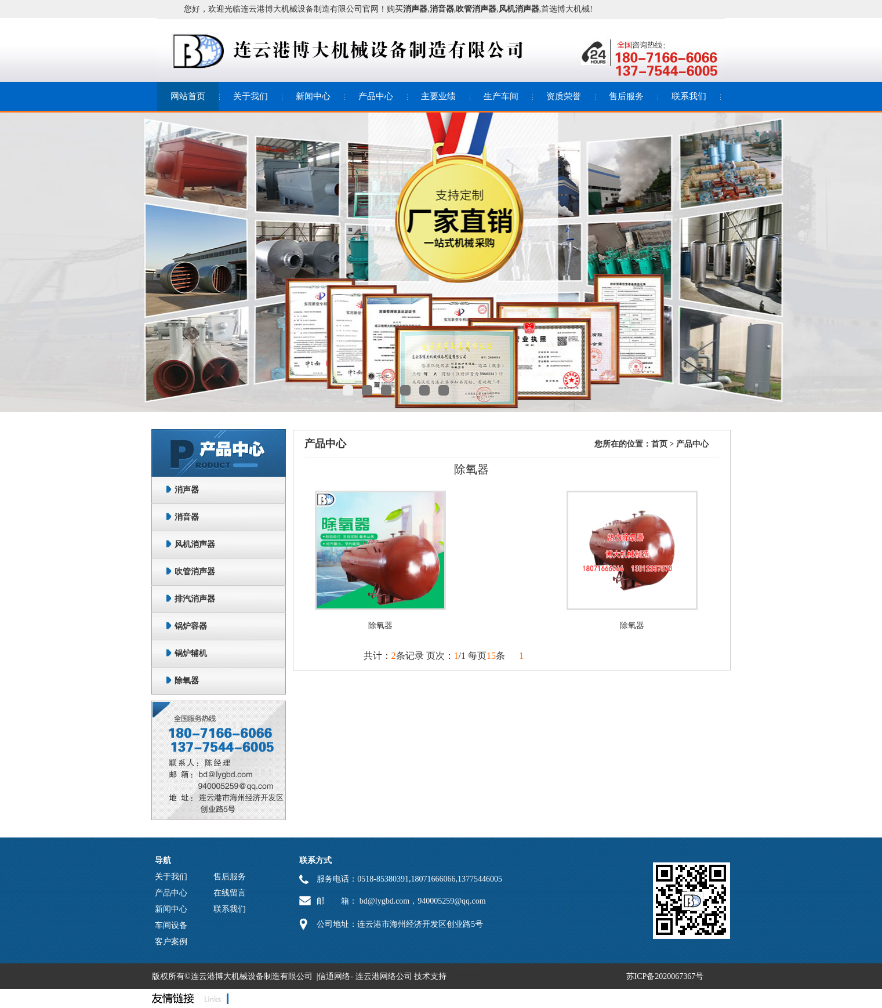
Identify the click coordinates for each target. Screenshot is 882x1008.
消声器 (187, 489)
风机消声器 (195, 544)
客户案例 (171, 941)
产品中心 (375, 96)
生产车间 (501, 96)
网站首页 (187, 96)
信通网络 (334, 976)
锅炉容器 (191, 626)
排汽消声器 (195, 598)
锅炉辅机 (191, 653)
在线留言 (229, 893)
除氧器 (187, 680)
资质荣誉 (563, 96)
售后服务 (626, 96)
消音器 (187, 517)
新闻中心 (313, 96)
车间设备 (171, 925)
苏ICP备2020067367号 (665, 976)
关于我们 (250, 96)
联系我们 (689, 96)
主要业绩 (438, 96)
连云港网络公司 (383, 976)
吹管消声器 (195, 571)
